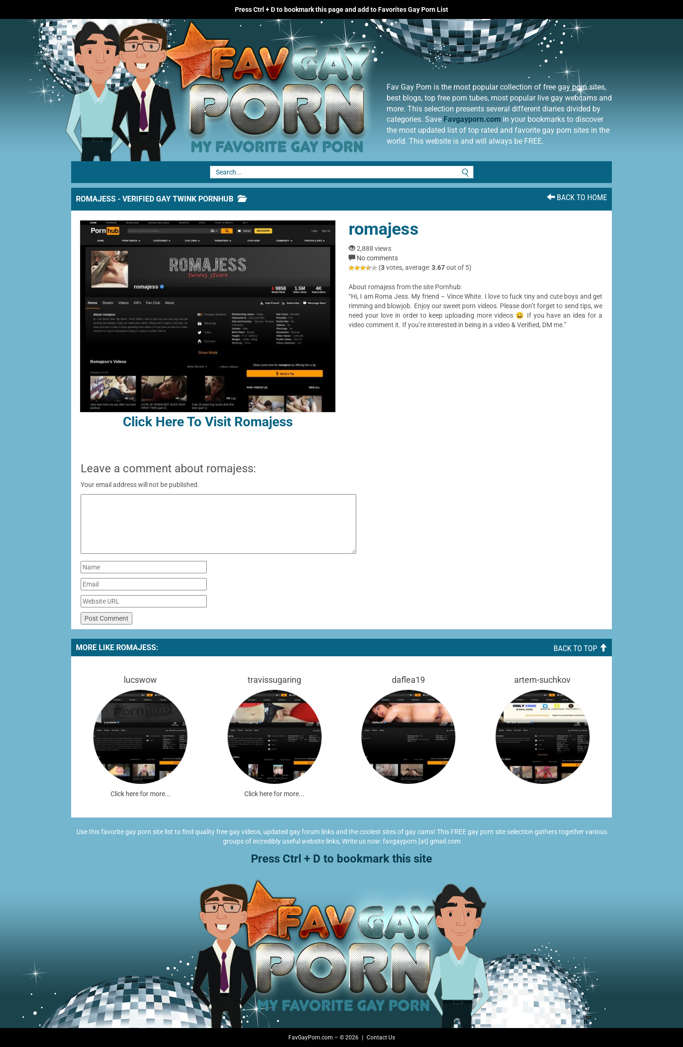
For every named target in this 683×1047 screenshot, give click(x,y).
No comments (377, 258)
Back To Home (577, 197)
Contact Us (381, 1037)
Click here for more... (141, 794)
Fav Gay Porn (296, 90)
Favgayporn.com (472, 119)
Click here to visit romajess (208, 325)
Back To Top (580, 648)
